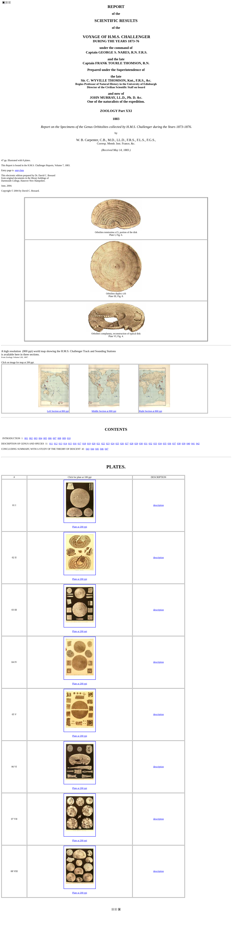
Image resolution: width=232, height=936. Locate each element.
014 (65, 443)
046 (102, 449)
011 (51, 443)
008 (59, 438)
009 (64, 438)
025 (117, 443)
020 (93, 443)
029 (136, 443)
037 (174, 443)
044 (92, 449)
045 (97, 449)
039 (183, 443)
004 (40, 438)
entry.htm (19, 170)
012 (56, 443)
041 (193, 443)
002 (31, 438)
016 (74, 443)
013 (60, 443)
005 (45, 438)
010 (69, 438)
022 (103, 443)
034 (160, 443)
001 (26, 438)
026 (122, 443)
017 (79, 443)
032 (150, 443)
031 (146, 443)
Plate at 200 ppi (79, 527)
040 (188, 443)
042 (198, 443)
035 (164, 443)
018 (84, 443)
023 (108, 443)
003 (35, 438)
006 (50, 438)
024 (112, 443)
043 (87, 449)
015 (70, 443)
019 (89, 443)
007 (54, 438)
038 (179, 443)
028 (131, 443)
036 (169, 443)
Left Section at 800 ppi (58, 411)
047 (106, 449)
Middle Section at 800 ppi (104, 411)
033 (155, 443)
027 (127, 443)
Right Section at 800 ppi (150, 411)
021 (98, 443)
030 (141, 443)
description (158, 505)
